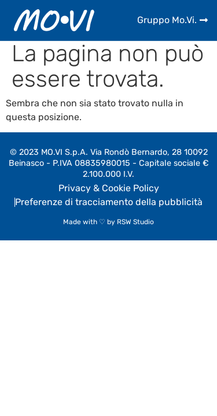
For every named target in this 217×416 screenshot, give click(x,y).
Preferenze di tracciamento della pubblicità (109, 201)
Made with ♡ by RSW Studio (108, 222)
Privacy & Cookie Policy (108, 188)
